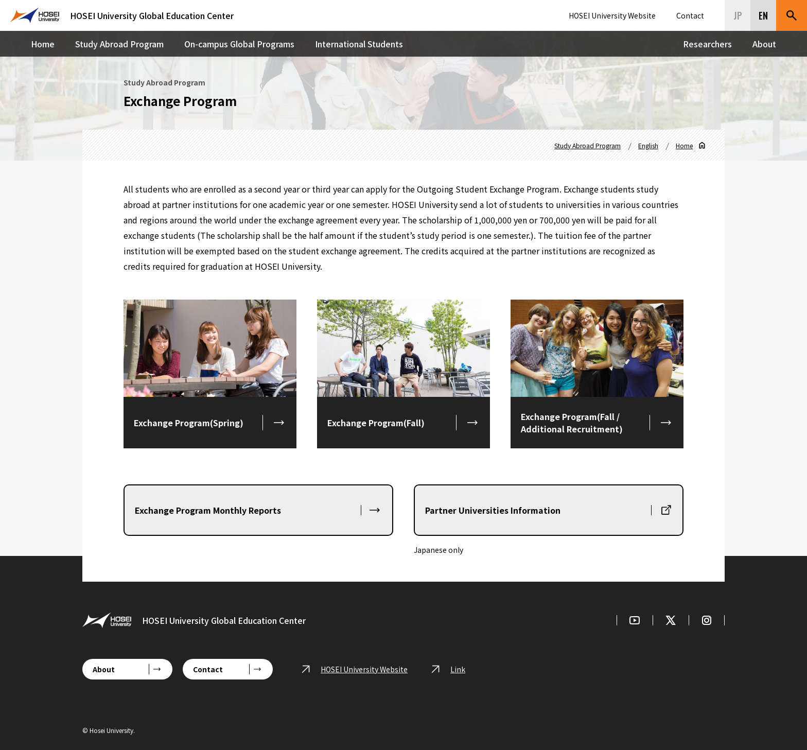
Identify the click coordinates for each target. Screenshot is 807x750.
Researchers (707, 44)
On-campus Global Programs (239, 44)
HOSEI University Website (612, 15)
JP (737, 15)
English (648, 145)
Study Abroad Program (119, 44)
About (764, 44)
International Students (359, 44)
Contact (690, 15)
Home (43, 44)
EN (763, 15)
